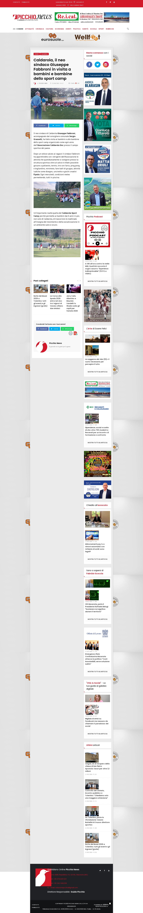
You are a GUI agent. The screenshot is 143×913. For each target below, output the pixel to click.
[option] (41, 296)
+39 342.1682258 (60, 883)
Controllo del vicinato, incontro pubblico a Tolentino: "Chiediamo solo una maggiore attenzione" (96, 794)
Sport (101, 29)
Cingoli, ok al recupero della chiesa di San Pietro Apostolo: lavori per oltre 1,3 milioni (97, 767)
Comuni (18, 29)
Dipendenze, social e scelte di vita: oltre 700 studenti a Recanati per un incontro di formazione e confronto (97, 431)
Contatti (16, 2)
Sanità (85, 29)
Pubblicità (25, 2)
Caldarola (44, 54)
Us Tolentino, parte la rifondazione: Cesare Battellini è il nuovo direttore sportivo (97, 821)
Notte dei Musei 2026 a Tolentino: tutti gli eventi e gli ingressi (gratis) (40, 301)
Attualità (29, 29)
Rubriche (110, 29)
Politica (76, 29)
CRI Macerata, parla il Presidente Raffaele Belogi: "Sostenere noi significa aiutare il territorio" (96, 608)
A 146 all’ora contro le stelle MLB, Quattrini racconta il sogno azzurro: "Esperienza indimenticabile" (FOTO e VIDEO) (97, 269)
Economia (59, 29)
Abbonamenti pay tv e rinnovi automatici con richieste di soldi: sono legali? (95, 548)
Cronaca (40, 29)
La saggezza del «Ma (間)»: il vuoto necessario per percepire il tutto (97, 361)
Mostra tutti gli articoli (97, 281)
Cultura (49, 29)
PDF (77, 83)
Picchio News (55, 343)
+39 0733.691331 (60, 879)
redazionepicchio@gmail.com (66, 887)
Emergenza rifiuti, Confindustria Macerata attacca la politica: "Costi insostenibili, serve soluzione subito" (97, 659)
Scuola (93, 29)
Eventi (68, 29)
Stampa (72, 83)
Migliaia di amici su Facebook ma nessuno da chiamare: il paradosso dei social (96, 722)
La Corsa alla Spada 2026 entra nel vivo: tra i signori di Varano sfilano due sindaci (56, 302)
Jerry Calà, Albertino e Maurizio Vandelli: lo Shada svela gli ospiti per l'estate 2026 (73, 303)
